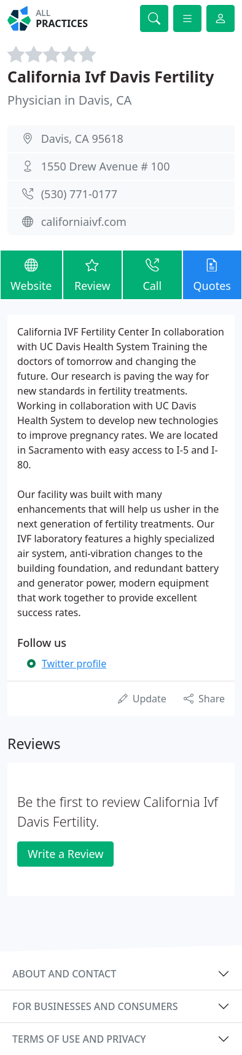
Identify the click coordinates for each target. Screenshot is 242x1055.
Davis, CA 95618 (82, 138)
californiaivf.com (84, 221)
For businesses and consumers (95, 1006)
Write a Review (65, 853)
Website (31, 274)
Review (92, 274)
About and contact (64, 974)
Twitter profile (74, 663)
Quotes (212, 274)
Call (152, 274)
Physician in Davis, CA (69, 100)
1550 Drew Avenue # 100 (105, 166)
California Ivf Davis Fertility (110, 76)
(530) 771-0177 (79, 194)
